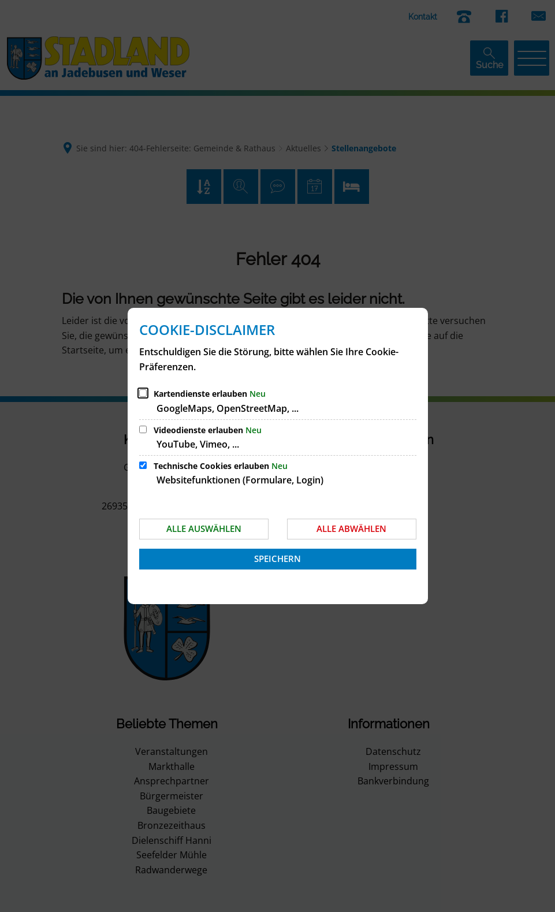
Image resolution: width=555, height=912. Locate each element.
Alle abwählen (351, 528)
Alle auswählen (203, 528)
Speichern (277, 558)
